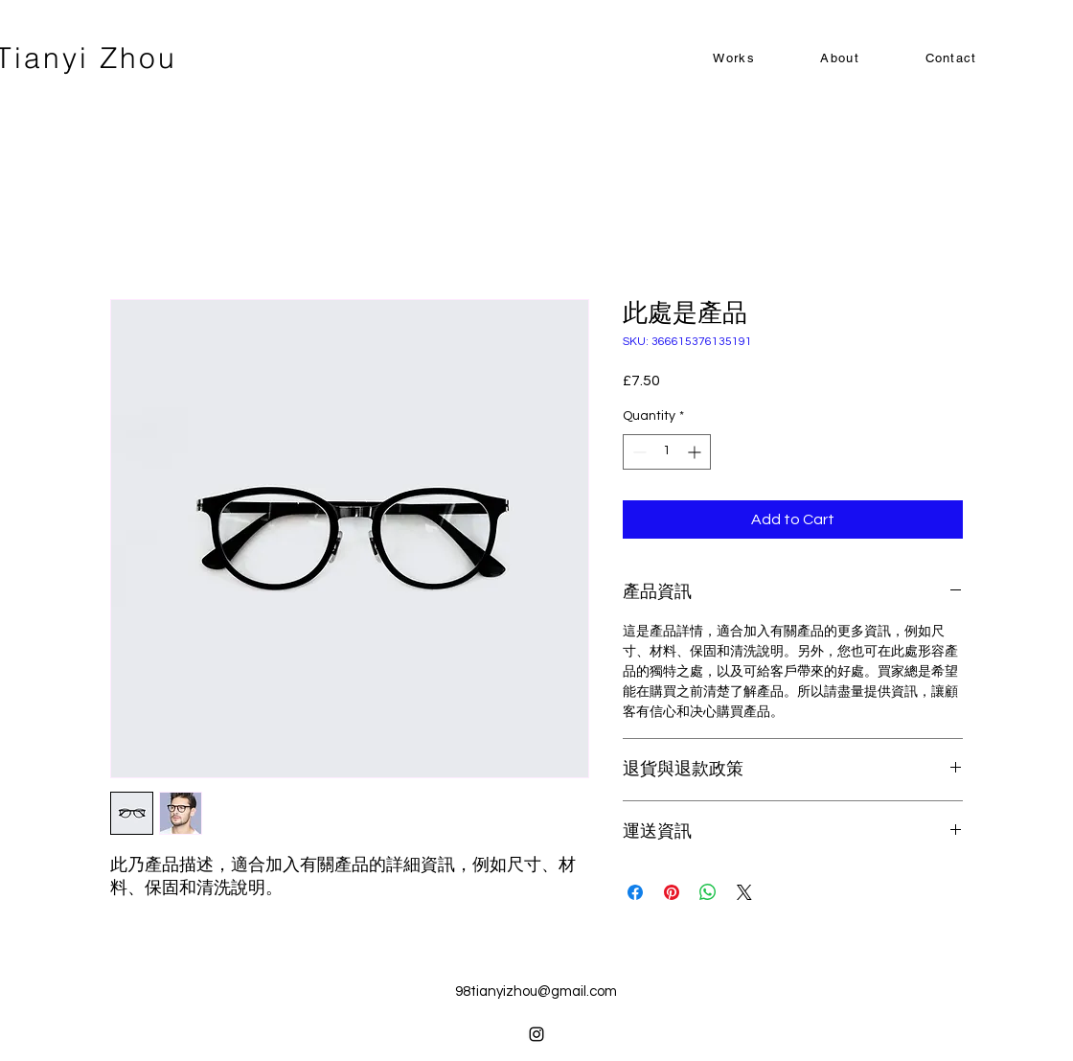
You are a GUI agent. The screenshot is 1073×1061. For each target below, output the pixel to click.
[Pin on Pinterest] (671, 892)
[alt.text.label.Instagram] (536, 1034)
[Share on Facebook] (635, 892)
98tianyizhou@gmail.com (536, 991)
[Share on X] (744, 892)
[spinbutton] (667, 452)
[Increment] (696, 452)
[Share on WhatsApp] (707, 892)
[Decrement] (638, 452)
